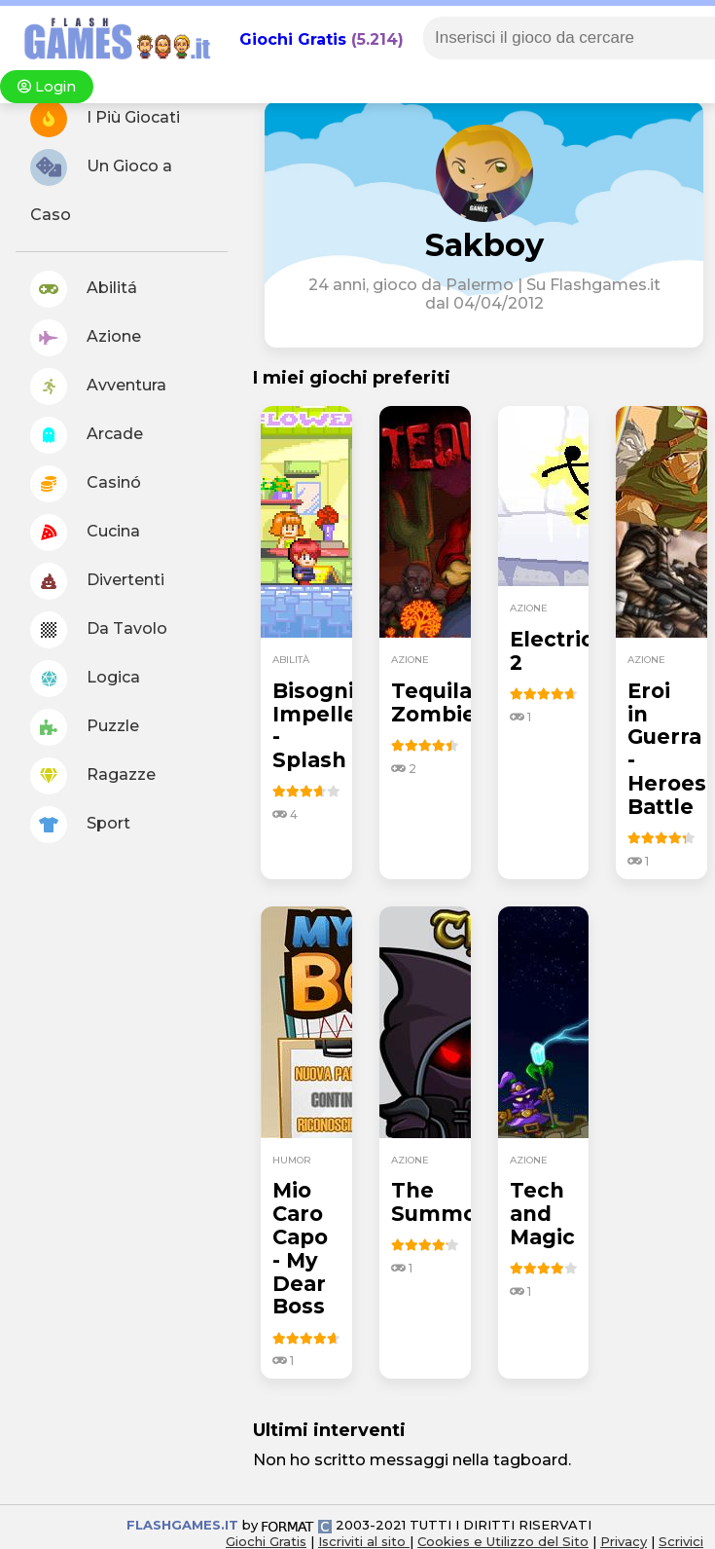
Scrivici (681, 1541)
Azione (85, 337)
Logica (85, 678)
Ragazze (93, 775)
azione (410, 659)
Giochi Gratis (292, 39)
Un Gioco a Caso (101, 186)
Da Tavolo (98, 629)
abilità (290, 659)
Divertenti (97, 581)
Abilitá (83, 289)
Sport (80, 824)
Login (47, 86)
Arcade (86, 435)
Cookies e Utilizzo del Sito (503, 1541)
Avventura (98, 386)
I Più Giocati (105, 118)
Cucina (85, 532)
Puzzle (84, 727)
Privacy (623, 1541)
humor (291, 1160)
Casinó (85, 483)
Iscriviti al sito (364, 1541)
